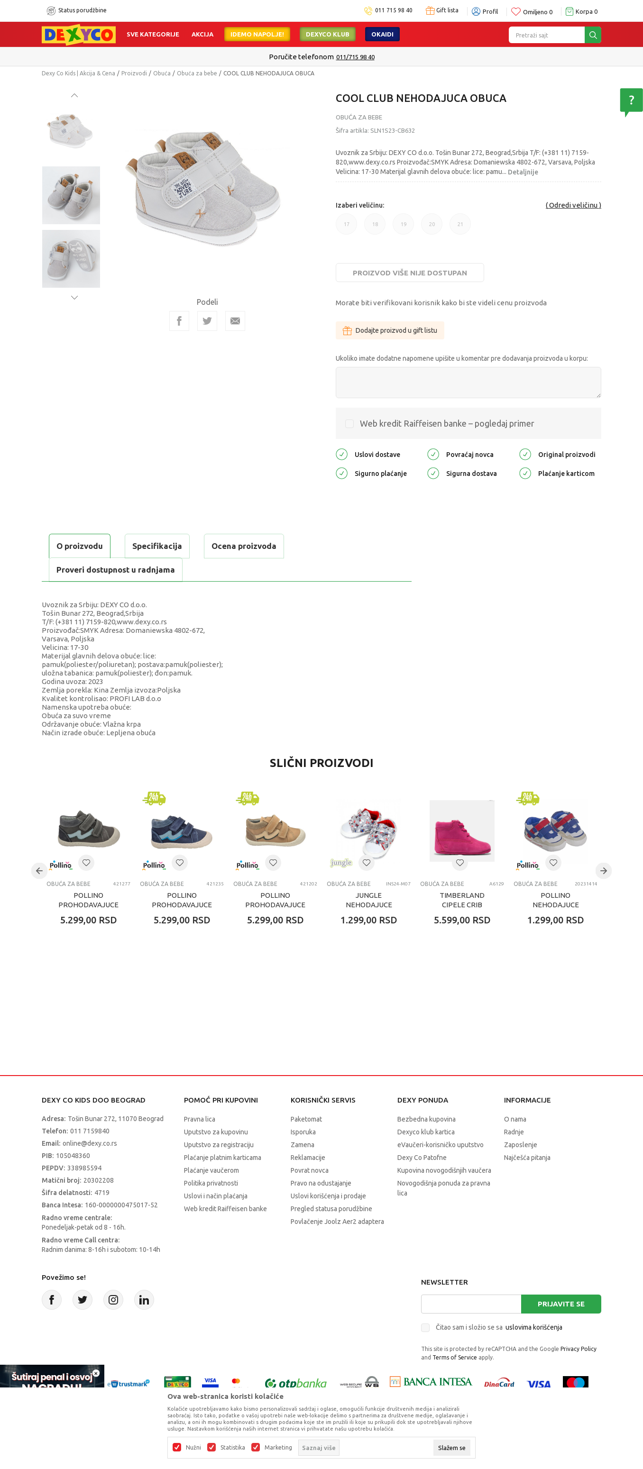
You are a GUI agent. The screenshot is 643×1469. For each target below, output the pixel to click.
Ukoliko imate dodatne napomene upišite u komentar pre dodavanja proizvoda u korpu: (462, 358)
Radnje (514, 1132)
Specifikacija (157, 545)
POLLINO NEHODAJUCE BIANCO (556, 904)
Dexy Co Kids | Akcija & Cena (78, 73)
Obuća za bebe (197, 73)
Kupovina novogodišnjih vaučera (444, 1170)
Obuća (162, 73)
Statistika (232, 1448)
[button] (86, 863)
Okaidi (382, 34)
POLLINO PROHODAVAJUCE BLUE (182, 904)
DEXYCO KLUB (327, 34)
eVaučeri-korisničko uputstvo (440, 1145)
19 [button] (403, 224)
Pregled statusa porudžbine (331, 1209)
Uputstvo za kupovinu (216, 1132)
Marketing (278, 1448)
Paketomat (306, 1119)
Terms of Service (454, 1357)
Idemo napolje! (257, 34)
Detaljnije (523, 172)
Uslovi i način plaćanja (216, 1196)
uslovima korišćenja (533, 1327)
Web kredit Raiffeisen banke (225, 1209)
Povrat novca (310, 1170)
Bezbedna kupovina (426, 1119)
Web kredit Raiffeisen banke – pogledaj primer (447, 423)
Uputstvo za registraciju (219, 1145)
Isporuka (303, 1132)
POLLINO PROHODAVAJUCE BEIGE (275, 904)
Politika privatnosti (211, 1183)
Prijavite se (561, 1304)
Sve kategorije (153, 34)
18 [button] (375, 224)
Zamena (302, 1145)
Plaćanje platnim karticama (222, 1157)
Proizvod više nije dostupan (410, 273)
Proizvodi (134, 73)
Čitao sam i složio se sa (499, 1327)
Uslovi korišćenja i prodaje (328, 1196)
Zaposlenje (520, 1145)
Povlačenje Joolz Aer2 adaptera (337, 1221)
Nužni (193, 1448)
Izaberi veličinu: (360, 205)
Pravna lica (199, 1119)
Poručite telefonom (301, 57)
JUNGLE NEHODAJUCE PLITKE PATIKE (369, 904)
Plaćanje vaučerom (211, 1170)
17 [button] (346, 224)
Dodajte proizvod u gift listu (390, 330)
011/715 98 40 (355, 57)
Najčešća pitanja (527, 1157)
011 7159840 (90, 1131)
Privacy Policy (578, 1349)
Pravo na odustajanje (321, 1183)
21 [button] (460, 224)
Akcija (202, 34)
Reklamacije (308, 1157)
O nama (515, 1119)
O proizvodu (79, 545)
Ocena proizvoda (243, 545)
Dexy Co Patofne (422, 1157)
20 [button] (432, 224)
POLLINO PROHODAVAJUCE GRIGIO (88, 904)
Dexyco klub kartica (426, 1132)
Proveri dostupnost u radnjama (115, 569)
